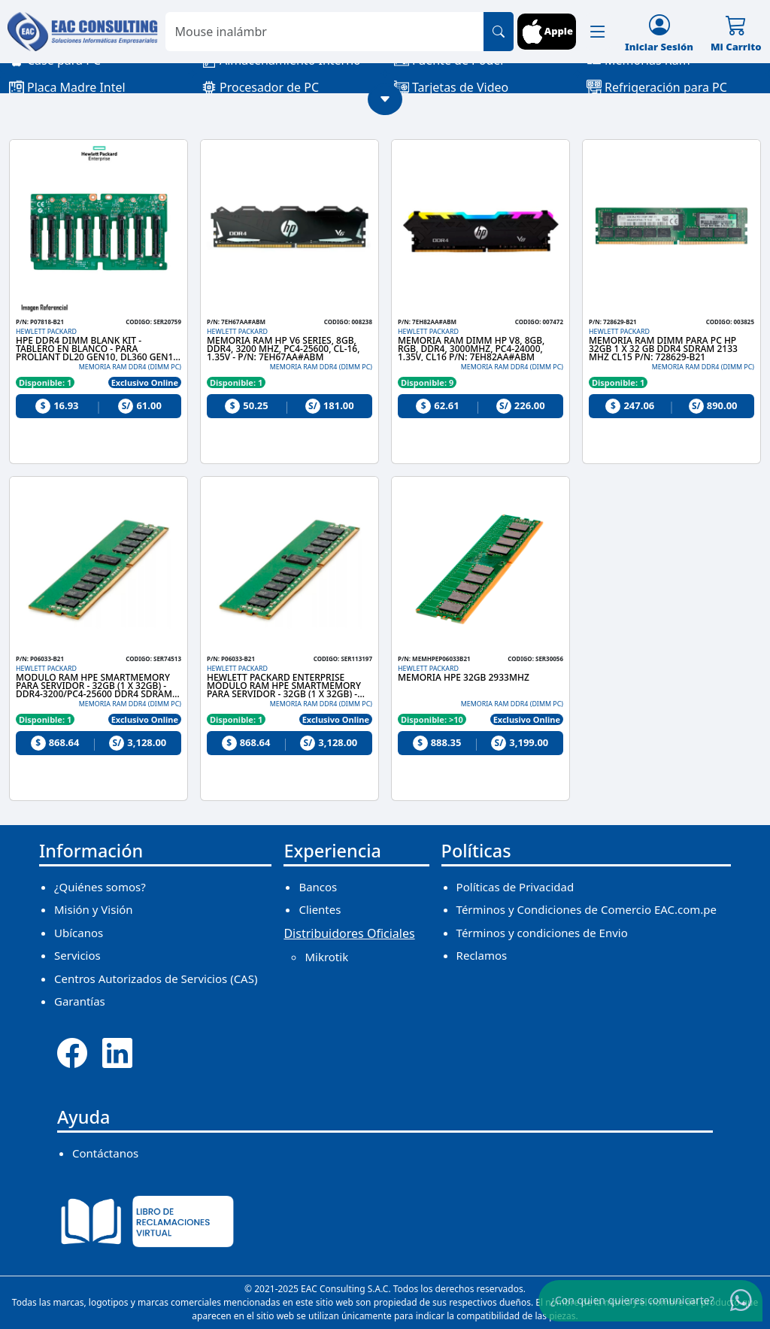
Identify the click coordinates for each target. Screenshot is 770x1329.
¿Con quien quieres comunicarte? (632, 1299)
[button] (598, 32)
